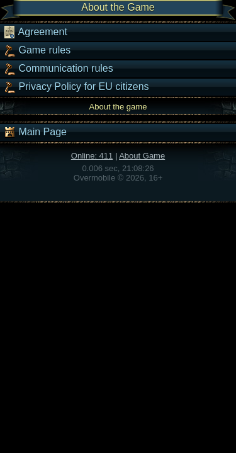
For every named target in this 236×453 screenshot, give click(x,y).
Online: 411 (92, 155)
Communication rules (58, 68)
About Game (142, 155)
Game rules (36, 50)
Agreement (35, 32)
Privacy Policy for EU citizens (76, 87)
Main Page (35, 132)
